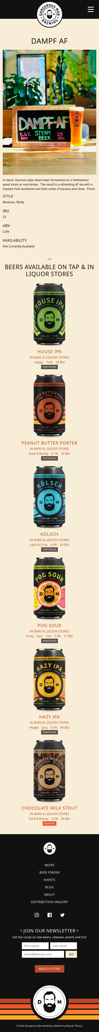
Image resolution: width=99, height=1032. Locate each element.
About (49, 895)
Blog (49, 887)
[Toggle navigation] (90, 9)
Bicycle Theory (74, 1025)
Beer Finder (49, 872)
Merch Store (49, 969)
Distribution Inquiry (49, 902)
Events (49, 880)
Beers (49, 865)
